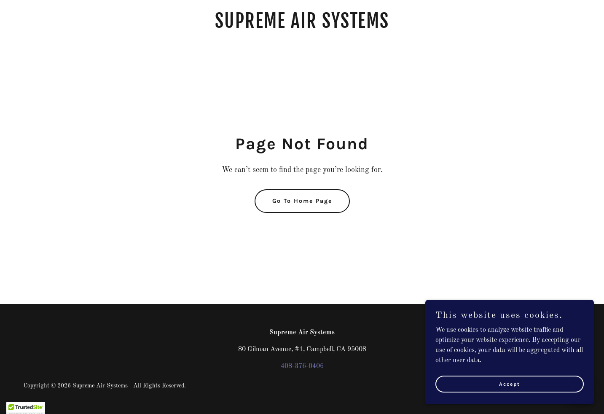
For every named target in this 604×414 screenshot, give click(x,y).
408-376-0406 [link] (302, 366)
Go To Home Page (302, 200)
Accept (509, 401)
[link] (302, 26)
